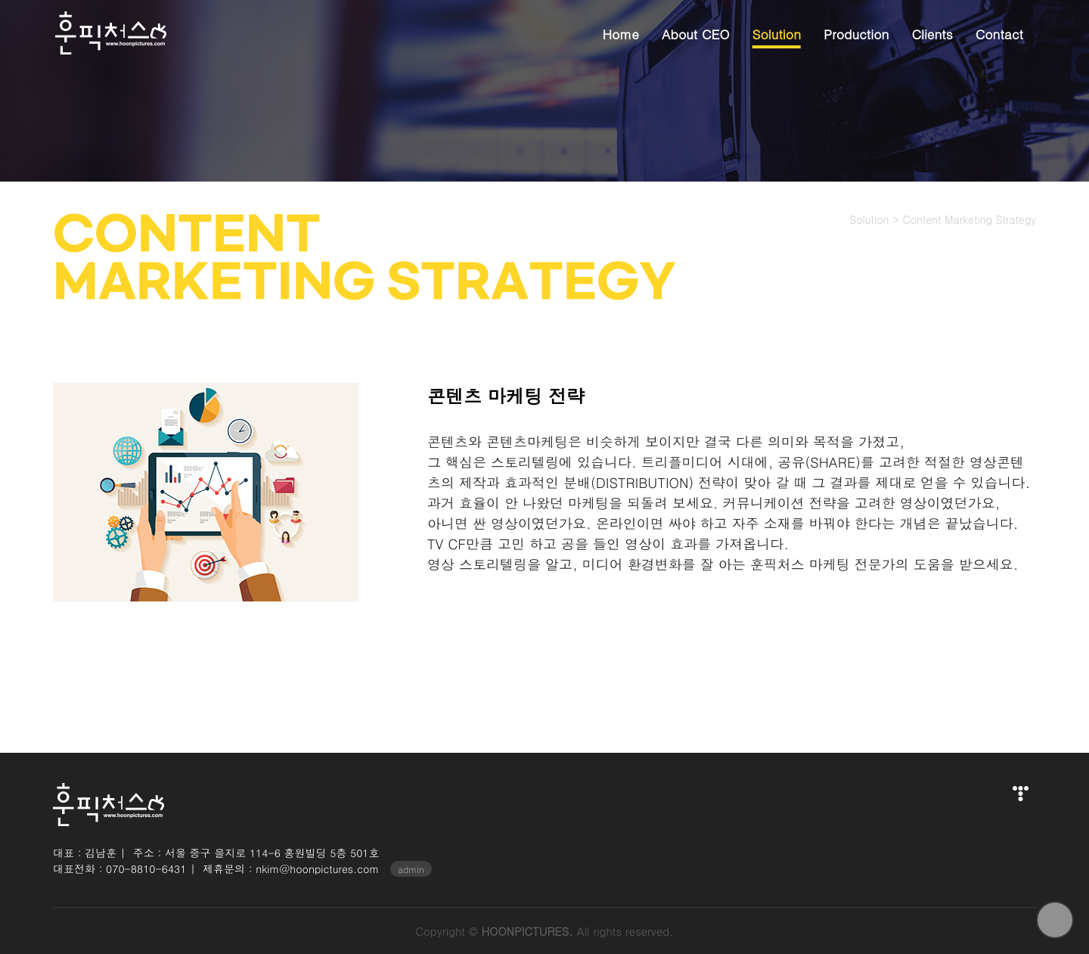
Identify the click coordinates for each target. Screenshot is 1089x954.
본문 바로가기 (0, 0)
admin (411, 868)
